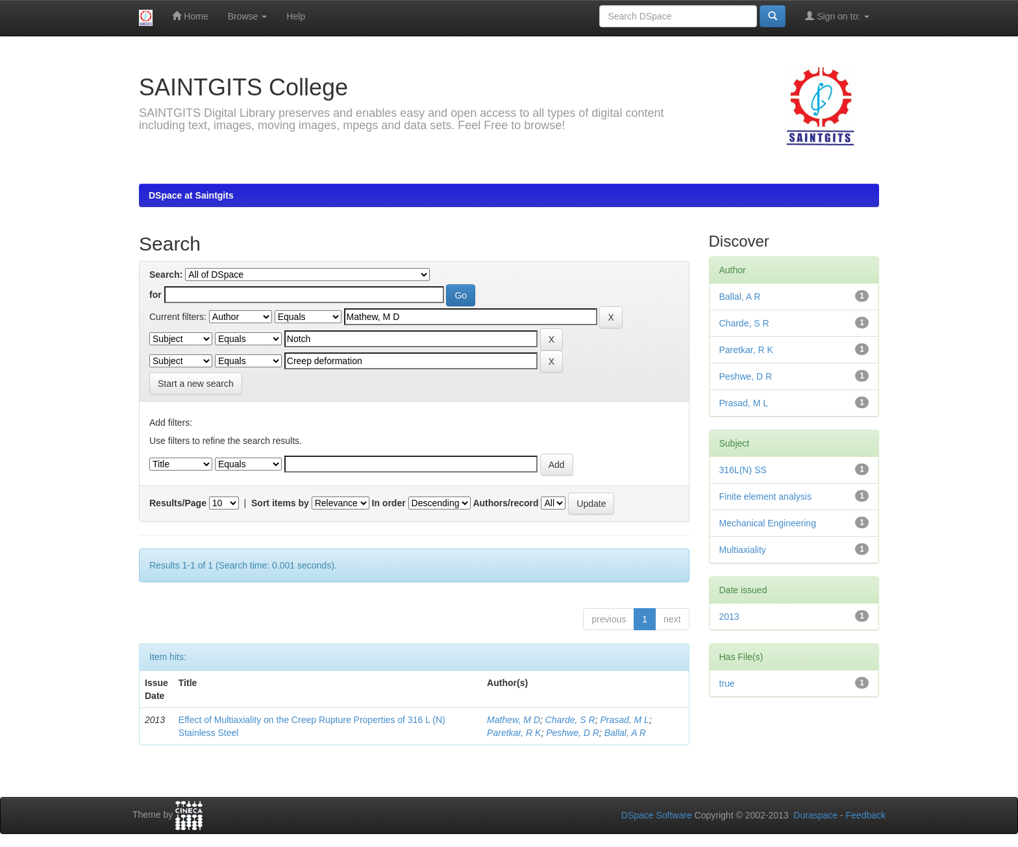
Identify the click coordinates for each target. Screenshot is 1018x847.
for (155, 294)
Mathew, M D (513, 720)
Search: (165, 274)
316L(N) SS (743, 470)
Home (190, 15)
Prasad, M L (624, 720)
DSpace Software (656, 815)
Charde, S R (570, 720)
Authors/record (505, 503)
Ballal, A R (625, 733)
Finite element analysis (765, 496)
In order (389, 503)
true (727, 683)
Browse (247, 16)
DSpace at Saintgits (191, 195)
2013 (729, 616)
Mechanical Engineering (767, 523)
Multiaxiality (742, 550)
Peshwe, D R (572, 733)
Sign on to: (837, 15)
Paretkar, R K (514, 733)
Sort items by (280, 503)
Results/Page (177, 503)
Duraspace (815, 815)
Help (295, 16)
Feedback (866, 815)
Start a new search (196, 383)
